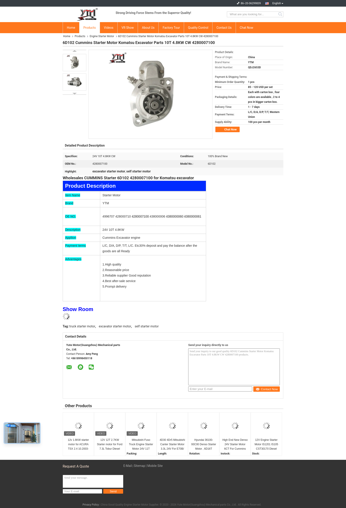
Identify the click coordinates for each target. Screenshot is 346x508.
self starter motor (147, 326)
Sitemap (139, 466)
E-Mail (127, 466)
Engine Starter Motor (102, 36)
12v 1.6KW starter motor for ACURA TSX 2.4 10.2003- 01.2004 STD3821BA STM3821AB (78, 444)
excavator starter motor (115, 326)
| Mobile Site (154, 466)
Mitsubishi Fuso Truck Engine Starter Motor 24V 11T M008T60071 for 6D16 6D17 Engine (141, 444)
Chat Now (246, 27)
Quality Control (198, 27)
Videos (108, 27)
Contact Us (224, 27)
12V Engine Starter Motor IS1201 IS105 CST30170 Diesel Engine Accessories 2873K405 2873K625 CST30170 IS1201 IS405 (266, 444)
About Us (148, 27)
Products (89, 27)
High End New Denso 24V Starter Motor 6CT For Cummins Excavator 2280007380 (235, 444)
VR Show (128, 27)
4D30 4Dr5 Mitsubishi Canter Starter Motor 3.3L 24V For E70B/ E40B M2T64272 (172, 444)
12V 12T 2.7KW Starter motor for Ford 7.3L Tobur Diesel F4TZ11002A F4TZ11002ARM (109, 444)
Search (280, 14)
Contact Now (267, 389)
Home (71, 27)
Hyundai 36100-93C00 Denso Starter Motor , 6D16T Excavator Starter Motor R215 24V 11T (203, 444)
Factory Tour (171, 27)
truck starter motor (82, 326)
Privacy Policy (91, 504)
